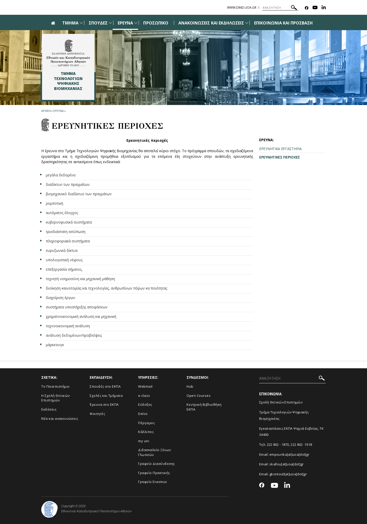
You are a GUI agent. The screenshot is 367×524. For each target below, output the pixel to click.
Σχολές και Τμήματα (106, 395)
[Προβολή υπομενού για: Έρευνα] (136, 22)
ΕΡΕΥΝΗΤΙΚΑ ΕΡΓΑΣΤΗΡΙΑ (280, 148)
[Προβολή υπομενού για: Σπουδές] (110, 22)
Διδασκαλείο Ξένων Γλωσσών (154, 452)
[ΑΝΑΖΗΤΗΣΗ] (280, 7)
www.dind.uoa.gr (241, 7)
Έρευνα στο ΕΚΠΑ (104, 404)
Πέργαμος (146, 423)
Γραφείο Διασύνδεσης (156, 463)
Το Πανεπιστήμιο (55, 386)
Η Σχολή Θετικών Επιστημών (55, 398)
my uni (143, 441)
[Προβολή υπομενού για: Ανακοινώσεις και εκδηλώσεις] (247, 22)
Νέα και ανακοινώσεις (59, 418)
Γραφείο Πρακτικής (154, 472)
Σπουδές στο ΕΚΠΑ (105, 386)
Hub (190, 386)
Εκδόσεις (48, 409)
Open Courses (199, 395)
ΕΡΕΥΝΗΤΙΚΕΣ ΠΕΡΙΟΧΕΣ (279, 157)
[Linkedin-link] (324, 8)
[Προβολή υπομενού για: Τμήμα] (81, 22)
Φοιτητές (97, 413)
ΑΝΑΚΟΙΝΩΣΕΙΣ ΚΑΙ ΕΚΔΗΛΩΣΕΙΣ (211, 23)
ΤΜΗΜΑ (70, 23)
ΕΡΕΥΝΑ (125, 23)
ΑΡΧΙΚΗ (46, 111)
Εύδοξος (145, 404)
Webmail (145, 386)
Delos (143, 413)
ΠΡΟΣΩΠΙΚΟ (155, 23)
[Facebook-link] (306, 8)
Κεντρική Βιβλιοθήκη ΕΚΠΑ (204, 407)
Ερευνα (58, 111)
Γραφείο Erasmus (152, 481)
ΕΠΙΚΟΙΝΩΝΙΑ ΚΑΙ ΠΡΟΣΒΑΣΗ (283, 23)
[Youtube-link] (315, 8)
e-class (144, 395)
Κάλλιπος (146, 431)
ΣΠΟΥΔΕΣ (98, 23)
